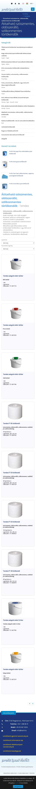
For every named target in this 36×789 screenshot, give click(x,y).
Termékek (27, 16)
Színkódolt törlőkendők (8, 127)
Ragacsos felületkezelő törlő (9, 131)
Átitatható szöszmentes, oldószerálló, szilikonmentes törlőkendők (18, 114)
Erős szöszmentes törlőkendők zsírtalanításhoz (18, 69)
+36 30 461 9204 (22, 727)
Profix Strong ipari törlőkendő (17, 161)
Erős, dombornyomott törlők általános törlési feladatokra (18, 107)
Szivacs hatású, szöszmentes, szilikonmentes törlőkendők (18, 76)
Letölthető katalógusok (12, 751)
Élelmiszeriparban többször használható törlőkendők (18, 63)
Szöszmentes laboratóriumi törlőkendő (12, 135)
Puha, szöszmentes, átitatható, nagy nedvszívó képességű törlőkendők (18, 85)
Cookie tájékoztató (23, 773)
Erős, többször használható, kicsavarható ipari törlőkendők (18, 100)
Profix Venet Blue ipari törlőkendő (19, 184)
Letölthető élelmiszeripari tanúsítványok (13, 745)
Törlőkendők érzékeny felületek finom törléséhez (18, 92)
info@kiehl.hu (22, 730)
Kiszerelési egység (6, 245)
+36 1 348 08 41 (22, 724)
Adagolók (4, 139)
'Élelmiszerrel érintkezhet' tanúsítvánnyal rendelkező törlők (17, 48)
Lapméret (4, 240)
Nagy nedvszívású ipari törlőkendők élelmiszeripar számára (18, 56)
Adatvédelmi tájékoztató (10, 773)
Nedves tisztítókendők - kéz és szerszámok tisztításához (18, 122)
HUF (31, 3)
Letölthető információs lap (13, 740)
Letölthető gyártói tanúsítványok (15, 736)
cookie (17, 783)
